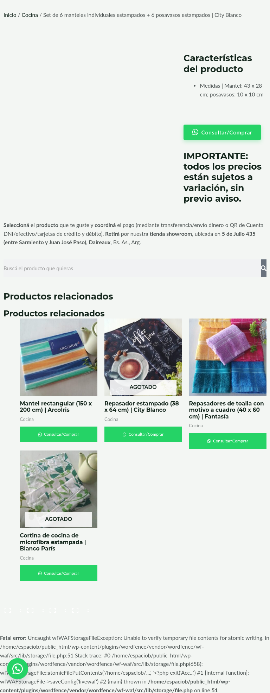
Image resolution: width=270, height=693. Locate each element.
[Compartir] (55, 606)
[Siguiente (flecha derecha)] (33, 618)
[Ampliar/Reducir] (10, 606)
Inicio (10, 15)
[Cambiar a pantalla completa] (33, 606)
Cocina (29, 15)
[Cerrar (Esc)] (78, 606)
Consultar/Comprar (61, 431)
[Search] (263, 265)
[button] (17, 668)
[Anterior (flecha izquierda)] (10, 618)
